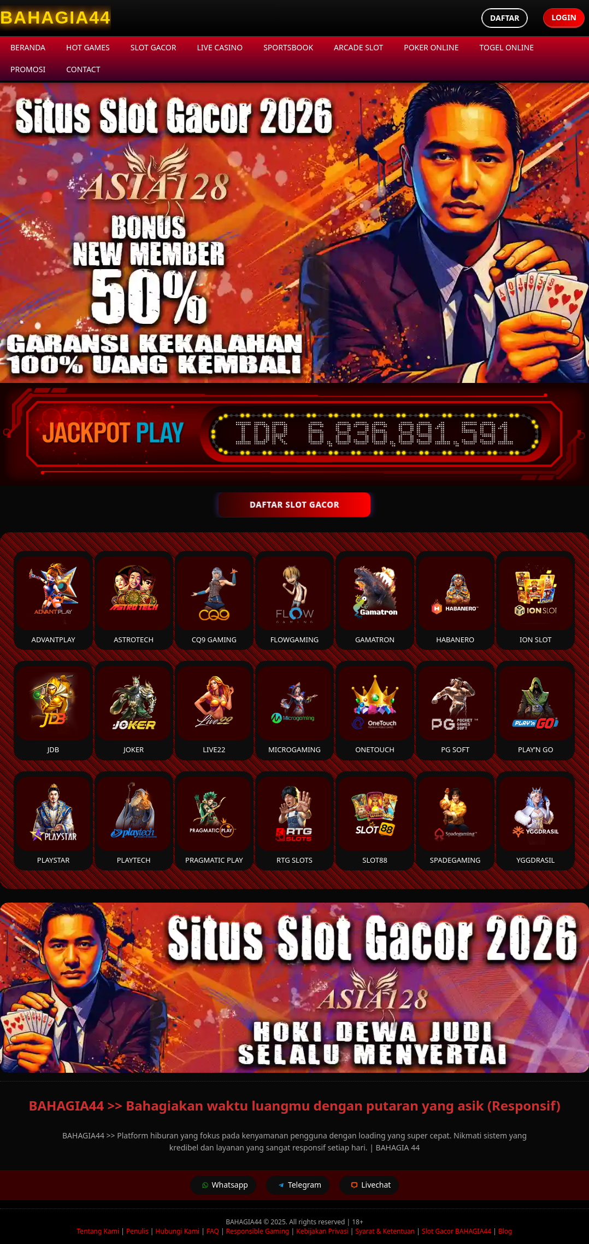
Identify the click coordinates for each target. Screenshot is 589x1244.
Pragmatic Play (214, 821)
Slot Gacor (153, 47)
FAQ (213, 1231)
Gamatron (375, 600)
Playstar (53, 821)
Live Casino (220, 47)
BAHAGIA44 (244, 1221)
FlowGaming (294, 600)
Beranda (27, 47)
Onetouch (375, 710)
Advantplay (53, 600)
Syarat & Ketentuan (385, 1231)
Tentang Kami (98, 1231)
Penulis (137, 1231)
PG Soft (455, 710)
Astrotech (133, 600)
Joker (133, 710)
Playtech (133, 821)
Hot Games (88, 47)
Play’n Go (536, 710)
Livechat (369, 1185)
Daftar (504, 18)
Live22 (214, 710)
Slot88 (375, 821)
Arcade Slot (358, 47)
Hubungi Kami (178, 1231)
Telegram (297, 1185)
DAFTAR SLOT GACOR (294, 504)
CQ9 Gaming (214, 600)
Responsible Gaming (258, 1231)
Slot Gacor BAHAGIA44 (456, 1231)
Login (563, 17)
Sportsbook (288, 47)
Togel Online (507, 47)
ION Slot (536, 600)
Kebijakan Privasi (322, 1231)
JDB (53, 710)
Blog (505, 1231)
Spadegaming (455, 821)
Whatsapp (223, 1185)
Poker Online (431, 47)
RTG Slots (294, 821)
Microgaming (294, 710)
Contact (83, 69)
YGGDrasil (536, 821)
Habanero (455, 600)
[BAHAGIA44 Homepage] (55, 18)
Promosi (27, 69)
